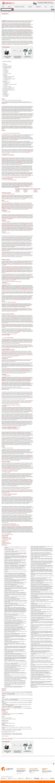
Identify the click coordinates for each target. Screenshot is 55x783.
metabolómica (19, 162)
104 (17, 463)
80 (2, 395)
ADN (26, 185)
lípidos (15, 137)
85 (18, 403)
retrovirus (12, 227)
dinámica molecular (23, 127)
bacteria (19, 42)
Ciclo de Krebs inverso (15, 401)
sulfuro (30, 352)
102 (9, 458)
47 (4, 272)
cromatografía (11, 126)
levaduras (9, 173)
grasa (8, 413)
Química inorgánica (18, 281)
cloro (28, 262)
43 (18, 254)
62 (25, 329)
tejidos (10, 159)
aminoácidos (3, 137)
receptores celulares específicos (28, 511)
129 (30, 530)
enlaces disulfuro (22, 489)
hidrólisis (13, 324)
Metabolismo (11, 738)
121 (29, 501)
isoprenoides (28, 379)
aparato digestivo (23, 309)
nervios (3, 269)
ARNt (32, 457)
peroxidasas (5, 492)
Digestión (9, 302)
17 (7, 143)
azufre (9, 263)
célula (30, 20)
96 (12, 438)
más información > (19, 773)
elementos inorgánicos (6, 266)
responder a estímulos (26, 22)
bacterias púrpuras (21, 359)
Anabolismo (8, 375)
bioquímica (8, 121)
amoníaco (29, 289)
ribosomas (25, 227)
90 (2, 424)
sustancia (3, 423)
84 (30, 401)
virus (27, 225)
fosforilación (13, 246)
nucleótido (22, 242)
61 (18, 410)
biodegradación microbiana (29, 481)
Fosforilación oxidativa (10, 337)
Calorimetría (4, 541)
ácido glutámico (5, 452)
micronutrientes (13, 278)
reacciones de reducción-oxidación (22, 288)
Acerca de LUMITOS (33, 768)
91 (24, 425)
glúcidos (19, 183)
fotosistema (8, 368)
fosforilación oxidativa (11, 489)
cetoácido (18, 331)
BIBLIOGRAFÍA (38, 6)
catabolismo (4, 285)
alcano (25, 433)
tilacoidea (20, 370)
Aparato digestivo (13, 302)
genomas (25, 166)
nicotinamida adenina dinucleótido (20, 299)
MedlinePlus (5, 713)
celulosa (7, 217)
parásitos (26, 150)
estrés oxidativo (22, 487)
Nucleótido (8, 221)
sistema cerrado (12, 527)
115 (26, 490)
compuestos (25, 205)
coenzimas (7, 239)
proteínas (18, 26)
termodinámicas (17, 33)
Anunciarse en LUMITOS (45, 769)
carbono (18, 262)
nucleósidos (9, 465)
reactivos (14, 380)
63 (20, 331)
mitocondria (25, 340)
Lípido (8, 201)
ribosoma (26, 458)
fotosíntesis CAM (4, 396)
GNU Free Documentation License (45, 738)
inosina (13, 466)
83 (29, 401)
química (19, 118)
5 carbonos (18, 322)
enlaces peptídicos (27, 455)
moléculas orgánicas (23, 289)
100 (11, 444)
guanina (26, 465)
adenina (21, 465)
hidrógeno (3, 263)
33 (25, 198)
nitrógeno (31, 228)
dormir (10, 109)
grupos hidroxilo (18, 214)
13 (30, 124)
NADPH (8, 322)
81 (24, 398)
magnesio (7, 267)
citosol (15, 270)
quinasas (5, 517)
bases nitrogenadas (8, 228)
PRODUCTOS (30, 6)
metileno (20, 325)
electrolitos (15, 266)
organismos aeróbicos (14, 487)
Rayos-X (7, 126)
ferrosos (9, 290)
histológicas (6, 159)
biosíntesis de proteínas (9, 224)
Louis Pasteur (10, 113)
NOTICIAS (9, 6)
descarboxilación (4, 418)
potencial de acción (13, 269)
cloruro (10, 267)
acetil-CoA (27, 401)
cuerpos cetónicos (13, 416)
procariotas (15, 341)
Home (2, 11)
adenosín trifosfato (14, 242)
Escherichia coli (26, 42)
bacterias (17, 173)
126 (8, 515)
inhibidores (20, 161)
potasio (30, 262)
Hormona (7, 523)
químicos (21, 20)
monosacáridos (4, 306)
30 (30, 175)
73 (17, 355)
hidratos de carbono (21, 315)
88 (18, 415)
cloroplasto (24, 370)
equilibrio (14, 529)
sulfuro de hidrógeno (5, 353)
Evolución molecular (17, 133)
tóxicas (32, 37)
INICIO (3, 6)
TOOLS (46, 6)
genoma (32, 225)
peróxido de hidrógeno (22, 490)
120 (32, 498)
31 (19, 197)
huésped (28, 151)
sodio (26, 262)
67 (18, 345)
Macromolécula (14, 179)
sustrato (31, 30)
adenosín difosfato (15, 347)
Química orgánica (12, 281)
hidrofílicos (16, 208)
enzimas (8, 479)
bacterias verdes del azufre (28, 359)
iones (7, 290)
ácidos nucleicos (24, 26)
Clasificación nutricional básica (6, 543)
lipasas (8, 306)
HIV (9, 226)
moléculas (24, 128)
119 (3, 498)
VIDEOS (52, 6)
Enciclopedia (5, 11)
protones (9, 370)
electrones (24, 252)
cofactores (9, 276)
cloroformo (12, 205)
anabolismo (4, 377)
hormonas (5, 511)
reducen (3, 253)
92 (25, 425)
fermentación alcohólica (5, 114)
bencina (8, 205)
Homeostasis (9, 495)
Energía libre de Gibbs (9, 534)
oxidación (3, 286)
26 (11, 167)
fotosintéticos (20, 292)
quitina (14, 217)
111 (23, 482)
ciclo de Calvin (30, 394)
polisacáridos (13, 408)
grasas (31, 183)
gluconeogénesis (15, 332)
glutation (22, 491)
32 (20, 197)
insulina (6, 515)
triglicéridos (15, 306)
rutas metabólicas (18, 30)
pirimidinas (21, 229)
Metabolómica (8, 177)
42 (9, 250)
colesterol (8, 209)
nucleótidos (7, 137)
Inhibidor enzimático (24, 177)
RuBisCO (22, 394)
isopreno (6, 439)
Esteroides (3, 209)
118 (2, 498)
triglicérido (3, 207)
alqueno (10, 433)
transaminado (12, 453)
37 (12, 218)
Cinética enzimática (17, 177)
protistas (5, 360)
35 (5, 207)
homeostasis (31, 497)
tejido (16, 112)
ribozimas (19, 227)
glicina (6, 467)
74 (18, 355)
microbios (4, 308)
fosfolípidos (30, 208)
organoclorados (14, 485)
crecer (10, 22)
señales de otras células (28, 35)
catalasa (17, 275)
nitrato (27, 290)
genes (9, 167)
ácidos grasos (20, 306)
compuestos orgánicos (16, 263)
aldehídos (9, 214)
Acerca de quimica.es (21, 768)
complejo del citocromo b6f (24, 369)
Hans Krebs (16, 122)
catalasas (31, 491)
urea (10, 329)
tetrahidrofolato (9, 468)
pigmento (3, 366)
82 (18, 401)
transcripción (3, 224)
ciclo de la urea (13, 123)
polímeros (21, 185)
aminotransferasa (19, 330)
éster (22, 206)
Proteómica (12, 177)
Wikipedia (23, 738)
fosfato (26, 208)
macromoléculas (16, 186)
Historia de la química (18, 100)
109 (14, 477)
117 (8, 492)
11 (10, 121)
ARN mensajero (16, 460)
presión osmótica (16, 268)
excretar (28, 109)
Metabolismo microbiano (5, 542)
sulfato (31, 290)
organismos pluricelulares (13, 480)
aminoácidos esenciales (13, 451)
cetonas (13, 214)
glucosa (3, 25)
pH (20, 268)
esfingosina (3, 208)
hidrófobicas (18, 204)
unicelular (22, 42)
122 (28, 503)
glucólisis (16, 24)
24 (32, 159)
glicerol (5, 206)
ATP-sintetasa (13, 346)
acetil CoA (16, 298)
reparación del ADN (4, 225)
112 (17, 485)
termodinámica (19, 526)
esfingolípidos (9, 208)
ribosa (13, 228)
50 (6, 276)
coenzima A (24, 297)
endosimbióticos (27, 152)
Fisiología (7, 281)
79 (25, 372)
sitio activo (7, 347)
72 (3, 354)
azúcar (24, 113)
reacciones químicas (17, 117)
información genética (24, 223)
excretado (30, 480)
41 (26, 347)
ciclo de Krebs (31, 41)
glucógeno (25, 216)
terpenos (4, 437)
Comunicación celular (13, 523)
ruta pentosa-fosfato (29, 321)
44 (10, 263)
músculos (5, 269)
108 (4, 477)
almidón (22, 216)
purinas (25, 229)
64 (18, 332)
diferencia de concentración (23, 344)
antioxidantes (16, 491)
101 (23, 453)
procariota (9, 136)
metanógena (18, 136)
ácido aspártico (13, 467)
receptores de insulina (21, 516)
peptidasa (28, 305)
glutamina (10, 452)
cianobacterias (16, 359)
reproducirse (13, 22)
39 (16, 238)
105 (24, 464)
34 (14, 205)
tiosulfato (9, 353)
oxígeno (6, 263)
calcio (24, 262)
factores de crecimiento (12, 511)
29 (8, 174)
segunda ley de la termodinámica (27, 526)
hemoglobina (3, 276)
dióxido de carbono (9, 292)
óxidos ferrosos (14, 353)
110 (24, 477)
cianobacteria (29, 292)
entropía (20, 527)
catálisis (16, 277)
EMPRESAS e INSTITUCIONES (19, 6)
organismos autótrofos (5, 383)
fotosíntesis (11, 361)
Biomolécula (9, 179)
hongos (23, 434)
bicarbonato (21, 267)
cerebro (7, 417)
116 (7, 492)
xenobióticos (26, 475)
